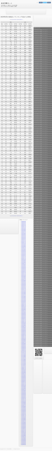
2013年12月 (23, 414)
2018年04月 (23, 346)
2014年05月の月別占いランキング (40, 293)
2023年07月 (23, 263)
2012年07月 (23, 436)
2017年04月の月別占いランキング (40, 228)
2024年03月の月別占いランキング (40, 74)
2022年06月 (23, 280)
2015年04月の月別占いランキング (40, 273)
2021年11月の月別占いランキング (40, 126)
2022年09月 (23, 276)
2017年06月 (23, 359)
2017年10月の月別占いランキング (40, 217)
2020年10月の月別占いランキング (40, 150)
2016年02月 (23, 380)
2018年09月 (23, 339)
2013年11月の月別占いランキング (40, 304)
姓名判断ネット (6, 3)
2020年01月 (23, 318)
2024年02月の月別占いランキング (40, 76)
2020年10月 (23, 306)
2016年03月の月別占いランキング (40, 252)
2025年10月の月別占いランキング (40, 39)
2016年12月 (23, 367)
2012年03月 (23, 441)
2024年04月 (23, 251)
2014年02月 (23, 411)
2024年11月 (23, 242)
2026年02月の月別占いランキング (40, 31)
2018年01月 (23, 350)
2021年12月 (23, 288)
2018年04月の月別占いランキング (40, 206)
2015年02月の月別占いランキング (40, 277)
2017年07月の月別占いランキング (40, 223)
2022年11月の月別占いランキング (40, 104)
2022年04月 (23, 283)
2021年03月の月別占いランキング (40, 141)
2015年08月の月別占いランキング (40, 265)
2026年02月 (23, 222)
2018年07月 (23, 342)
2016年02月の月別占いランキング (40, 254)
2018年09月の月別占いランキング (40, 197)
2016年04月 (23, 377)
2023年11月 (23, 258)
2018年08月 (23, 340)
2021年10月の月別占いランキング (40, 128)
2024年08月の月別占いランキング (40, 65)
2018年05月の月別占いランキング (40, 204)
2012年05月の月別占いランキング (40, 338)
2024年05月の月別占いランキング (40, 70)
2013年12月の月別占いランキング (40, 303)
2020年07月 (23, 310)
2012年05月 (23, 439)
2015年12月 (23, 382)
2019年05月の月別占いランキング (40, 182)
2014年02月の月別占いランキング (40, 299)
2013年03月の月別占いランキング (40, 319)
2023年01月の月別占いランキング (40, 100)
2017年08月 (23, 356)
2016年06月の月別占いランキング (40, 247)
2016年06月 (23, 375)
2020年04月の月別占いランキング (40, 161)
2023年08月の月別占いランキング (40, 87)
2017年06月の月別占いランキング (40, 225)
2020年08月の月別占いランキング (40, 154)
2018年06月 (23, 343)
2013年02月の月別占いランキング (40, 321)
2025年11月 (23, 226)
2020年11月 (23, 305)
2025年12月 (23, 225)
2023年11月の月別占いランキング (40, 81)
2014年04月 (23, 409)
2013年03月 (23, 426)
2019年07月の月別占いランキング (40, 178)
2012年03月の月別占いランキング (40, 342)
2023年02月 (23, 270)
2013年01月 (23, 428)
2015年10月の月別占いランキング (40, 262)
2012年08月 (23, 435)
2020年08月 (23, 309)
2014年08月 (23, 403)
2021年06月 (23, 296)
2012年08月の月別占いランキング (40, 332)
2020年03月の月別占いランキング (40, 163)
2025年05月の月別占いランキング (40, 48)
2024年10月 (23, 243)
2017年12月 (23, 351)
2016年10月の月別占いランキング (40, 239)
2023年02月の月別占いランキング (40, 98)
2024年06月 (23, 249)
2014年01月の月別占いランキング (40, 301)
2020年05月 (23, 313)
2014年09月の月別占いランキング (40, 286)
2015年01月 (23, 397)
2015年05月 (23, 392)
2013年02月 (23, 427)
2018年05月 (23, 344)
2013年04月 (23, 424)
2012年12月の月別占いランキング (40, 325)
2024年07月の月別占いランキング (40, 67)
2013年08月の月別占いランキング (40, 310)
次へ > (22, 19)
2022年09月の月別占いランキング (40, 107)
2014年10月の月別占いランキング (40, 284)
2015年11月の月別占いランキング (40, 260)
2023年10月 (23, 259)
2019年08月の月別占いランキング (40, 176)
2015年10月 (23, 385)
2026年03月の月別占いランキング (40, 29)
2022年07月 (23, 279)
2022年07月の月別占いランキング (40, 111)
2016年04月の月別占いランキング (40, 251)
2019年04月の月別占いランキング (40, 184)
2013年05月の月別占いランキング (40, 316)
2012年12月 (23, 430)
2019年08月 (23, 325)
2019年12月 (23, 319)
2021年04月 (23, 298)
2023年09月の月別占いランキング (40, 85)
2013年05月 (23, 423)
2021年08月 (23, 293)
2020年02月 (23, 317)
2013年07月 (23, 420)
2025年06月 (23, 233)
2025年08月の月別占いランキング (40, 42)
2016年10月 (23, 369)
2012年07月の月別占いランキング (40, 334)
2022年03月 (23, 284)
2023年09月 (23, 260)
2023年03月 (23, 268)
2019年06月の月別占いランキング (40, 180)
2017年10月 (23, 354)
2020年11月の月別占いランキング (40, 148)
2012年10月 (23, 432)
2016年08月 (23, 372)
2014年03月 (23, 410)
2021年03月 (23, 300)
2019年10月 (23, 322)
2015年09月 (23, 386)
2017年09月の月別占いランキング (40, 219)
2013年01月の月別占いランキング (40, 323)
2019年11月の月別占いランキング (40, 171)
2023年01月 (23, 271)
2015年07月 (23, 389)
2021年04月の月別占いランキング (40, 139)
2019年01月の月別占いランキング (40, 189)
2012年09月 (23, 434)
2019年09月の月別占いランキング (40, 174)
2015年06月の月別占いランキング (40, 269)
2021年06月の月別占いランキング (40, 135)
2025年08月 (23, 230)
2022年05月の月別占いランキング (40, 115)
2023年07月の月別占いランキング (40, 89)
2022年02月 (23, 285)
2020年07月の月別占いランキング (40, 156)
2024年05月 (23, 250)
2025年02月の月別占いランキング (40, 54)
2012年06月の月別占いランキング (40, 336)
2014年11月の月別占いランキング (40, 282)
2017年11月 (23, 352)
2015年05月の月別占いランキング (40, 271)
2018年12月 (23, 335)
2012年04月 (23, 440)
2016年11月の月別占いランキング (40, 238)
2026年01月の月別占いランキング (40, 33)
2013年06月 (23, 422)
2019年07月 (23, 326)
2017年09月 (23, 355)
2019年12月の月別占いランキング (40, 169)
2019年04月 (23, 330)
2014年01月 (23, 413)
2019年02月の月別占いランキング (40, 187)
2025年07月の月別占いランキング (40, 44)
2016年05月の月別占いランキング (40, 249)
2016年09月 (23, 371)
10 (20, 19)
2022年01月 (23, 287)
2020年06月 (23, 312)
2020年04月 (23, 314)
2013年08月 (23, 419)
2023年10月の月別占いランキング (40, 83)
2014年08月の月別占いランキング (40, 288)
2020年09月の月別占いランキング (40, 152)
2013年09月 (23, 418)
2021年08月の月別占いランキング (40, 132)
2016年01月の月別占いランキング (40, 256)
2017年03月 (23, 363)
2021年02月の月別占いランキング (40, 143)
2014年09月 (23, 402)
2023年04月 (23, 267)
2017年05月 (23, 360)
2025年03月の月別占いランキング (40, 52)
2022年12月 (23, 272)
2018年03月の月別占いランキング (40, 208)
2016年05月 (23, 376)
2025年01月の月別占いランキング (40, 55)
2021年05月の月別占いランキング (40, 137)
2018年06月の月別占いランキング (40, 202)
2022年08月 (23, 277)
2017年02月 (23, 364)
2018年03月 (23, 347)
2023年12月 (23, 256)
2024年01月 (23, 255)
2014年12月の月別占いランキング (40, 280)
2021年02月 (23, 301)
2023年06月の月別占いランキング (40, 91)
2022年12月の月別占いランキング (40, 102)
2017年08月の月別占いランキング (40, 221)
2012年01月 (23, 444)
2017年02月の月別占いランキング (40, 232)
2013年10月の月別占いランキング (40, 306)
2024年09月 (23, 245)
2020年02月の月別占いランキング (40, 165)
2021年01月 (23, 302)
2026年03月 (23, 221)
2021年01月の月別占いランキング (40, 145)
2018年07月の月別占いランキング (40, 200)
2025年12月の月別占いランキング (40, 35)
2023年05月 (23, 266)
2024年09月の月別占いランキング (40, 63)
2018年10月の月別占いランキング (40, 195)
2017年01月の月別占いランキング (40, 234)
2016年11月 (23, 368)
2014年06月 (23, 406)
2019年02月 (23, 333)
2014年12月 (23, 398)
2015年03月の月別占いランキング (40, 275)
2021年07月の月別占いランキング (40, 133)
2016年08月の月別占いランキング (40, 243)
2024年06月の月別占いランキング (40, 68)
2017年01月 (23, 365)
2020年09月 (23, 308)
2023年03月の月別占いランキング (40, 96)
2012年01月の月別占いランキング (40, 345)
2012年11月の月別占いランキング (40, 327)
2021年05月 (23, 297)
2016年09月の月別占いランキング (40, 241)
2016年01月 (23, 381)
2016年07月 (23, 373)
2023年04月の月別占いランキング (40, 94)
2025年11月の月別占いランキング (40, 37)
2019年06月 (23, 327)
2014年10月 (23, 401)
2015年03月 (23, 394)
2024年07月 (23, 247)
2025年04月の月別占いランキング (40, 50)
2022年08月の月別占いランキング (40, 109)
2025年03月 (23, 237)
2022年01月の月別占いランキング (40, 122)
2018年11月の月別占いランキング (40, 193)
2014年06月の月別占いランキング (40, 291)
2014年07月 (23, 405)
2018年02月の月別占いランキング (40, 210)
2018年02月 (23, 348)
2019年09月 (23, 323)
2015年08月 (23, 388)
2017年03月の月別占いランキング (40, 230)
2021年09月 (23, 292)
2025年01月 (23, 239)
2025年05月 (23, 234)
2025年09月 (23, 229)
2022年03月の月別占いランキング (40, 119)
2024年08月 (23, 246)
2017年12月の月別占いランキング (40, 213)
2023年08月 (23, 262)
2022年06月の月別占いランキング (40, 113)
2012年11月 (23, 431)
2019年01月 (23, 334)
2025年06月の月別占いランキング (40, 46)
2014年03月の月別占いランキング (40, 297)
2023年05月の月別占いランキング (40, 93)
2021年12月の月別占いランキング (40, 124)
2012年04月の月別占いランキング (40, 340)
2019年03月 (23, 331)
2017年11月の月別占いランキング (40, 215)
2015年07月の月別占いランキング (40, 267)
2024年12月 (23, 241)
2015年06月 (23, 390)
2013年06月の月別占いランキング (40, 314)
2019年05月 (23, 329)
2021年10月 (23, 291)
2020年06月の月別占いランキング (40, 158)
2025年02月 (23, 238)
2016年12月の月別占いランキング (40, 236)
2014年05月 (23, 407)
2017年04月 (23, 361)
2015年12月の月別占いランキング (40, 258)
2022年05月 (23, 281)
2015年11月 (23, 384)
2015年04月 (23, 393)
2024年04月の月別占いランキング (40, 72)
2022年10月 (23, 275)
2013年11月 (23, 415)
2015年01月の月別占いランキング (40, 278)
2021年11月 (23, 289)
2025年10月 (23, 228)
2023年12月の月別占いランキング (40, 80)
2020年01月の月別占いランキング (40, 167)
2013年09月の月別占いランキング (40, 308)
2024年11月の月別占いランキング (40, 59)
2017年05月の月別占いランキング (40, 226)
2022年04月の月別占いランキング (40, 117)
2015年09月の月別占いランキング (40, 264)
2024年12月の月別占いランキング (40, 57)
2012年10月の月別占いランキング (40, 329)
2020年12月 (23, 304)
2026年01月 (23, 224)
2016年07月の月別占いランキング (40, 245)
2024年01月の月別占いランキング (40, 78)
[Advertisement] (26, 11)
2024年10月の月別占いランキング (40, 61)
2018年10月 (23, 338)
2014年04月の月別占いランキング (40, 295)
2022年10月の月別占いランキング (40, 106)
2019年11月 (23, 321)
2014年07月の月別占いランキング (40, 290)
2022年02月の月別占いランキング (40, 120)
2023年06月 (23, 264)
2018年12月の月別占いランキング (40, 191)
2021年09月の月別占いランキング (40, 130)
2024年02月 (23, 254)
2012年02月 (23, 443)
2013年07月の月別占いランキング (40, 312)
